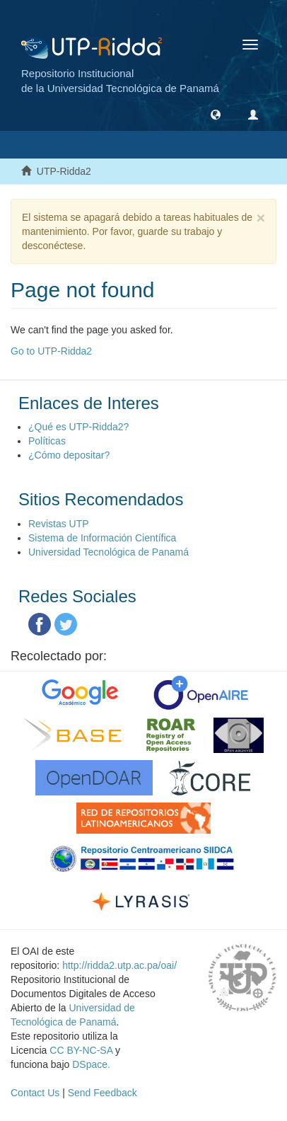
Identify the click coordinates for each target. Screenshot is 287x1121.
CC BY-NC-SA (80, 1050)
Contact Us (35, 1092)
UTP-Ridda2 (64, 171)
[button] (215, 114)
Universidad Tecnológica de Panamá (108, 552)
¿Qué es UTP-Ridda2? (78, 426)
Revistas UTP (58, 523)
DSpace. (91, 1064)
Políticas (47, 441)
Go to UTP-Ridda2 (51, 351)
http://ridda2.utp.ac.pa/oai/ (119, 965)
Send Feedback (102, 1092)
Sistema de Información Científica (102, 538)
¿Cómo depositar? (69, 455)
